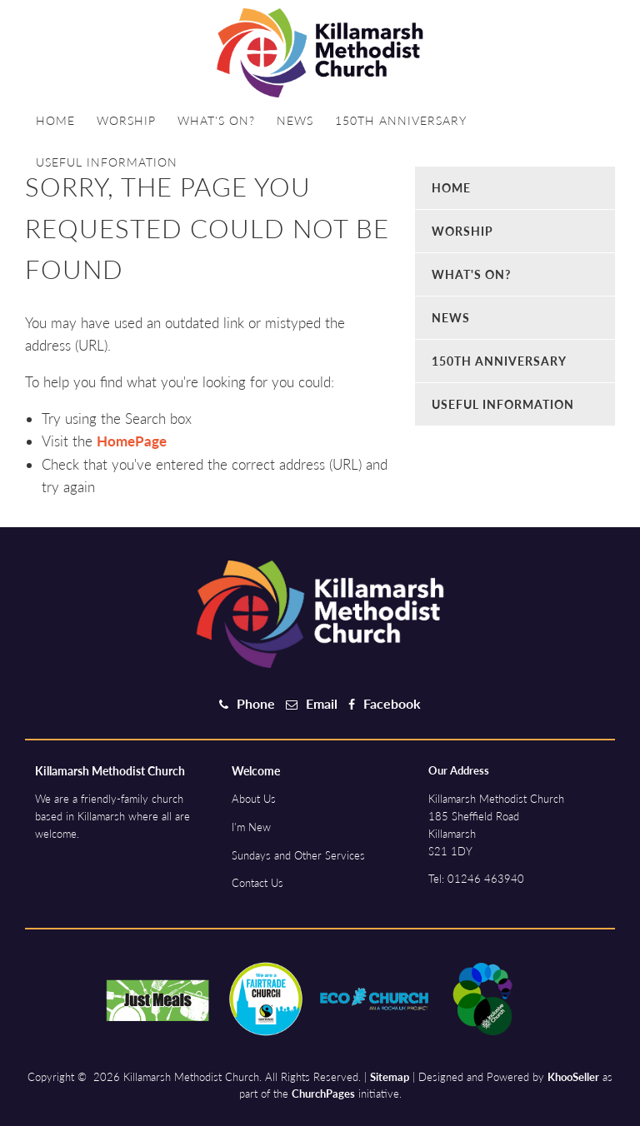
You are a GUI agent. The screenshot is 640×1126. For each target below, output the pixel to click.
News (295, 120)
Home (55, 120)
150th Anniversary (401, 120)
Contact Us (257, 882)
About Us (254, 798)
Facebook (392, 703)
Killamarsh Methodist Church (110, 771)
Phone (256, 703)
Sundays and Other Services (298, 855)
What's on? (216, 120)
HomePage (132, 441)
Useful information (107, 162)
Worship (126, 120)
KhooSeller (573, 1077)
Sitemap (389, 1077)
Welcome (256, 771)
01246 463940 (486, 878)
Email (322, 703)
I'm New (251, 827)
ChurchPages (323, 1093)
